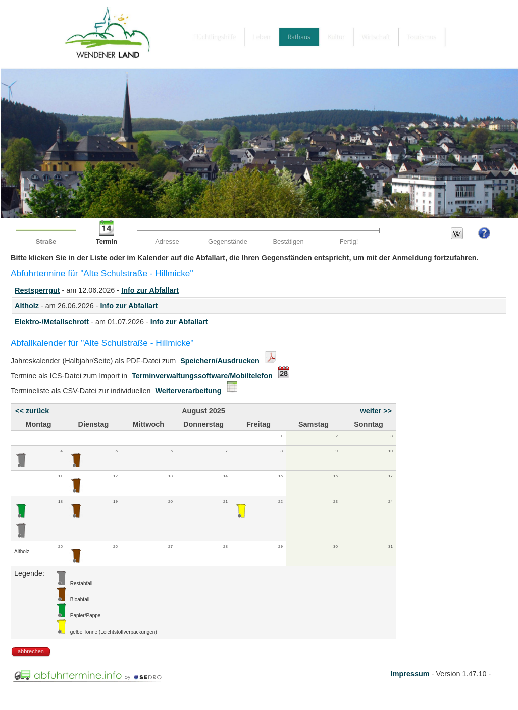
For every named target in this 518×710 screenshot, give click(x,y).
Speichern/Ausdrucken (220, 361)
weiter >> (376, 411)
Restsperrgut (37, 290)
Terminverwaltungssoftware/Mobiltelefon (202, 376)
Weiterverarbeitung (189, 391)
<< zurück (32, 411)
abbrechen (31, 651)
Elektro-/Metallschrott (52, 322)
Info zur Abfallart (150, 290)
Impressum (410, 674)
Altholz (27, 306)
